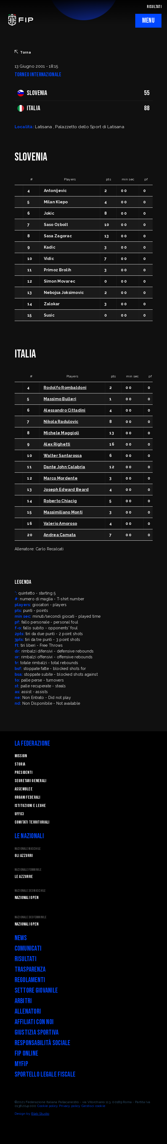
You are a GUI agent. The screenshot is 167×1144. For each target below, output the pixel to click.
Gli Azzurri (24, 855)
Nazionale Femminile (28, 870)
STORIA (20, 764)
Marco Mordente (61, 478)
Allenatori (28, 1011)
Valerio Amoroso (60, 523)
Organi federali (27, 797)
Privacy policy (70, 1106)
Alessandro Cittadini (65, 410)
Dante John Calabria (64, 467)
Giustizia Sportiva (37, 1032)
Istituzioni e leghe (30, 805)
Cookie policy (47, 1106)
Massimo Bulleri (60, 399)
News (21, 938)
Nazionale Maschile (28, 849)
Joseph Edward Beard (66, 489)
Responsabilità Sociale (42, 1043)
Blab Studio (40, 1114)
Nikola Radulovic (61, 421)
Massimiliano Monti (63, 512)
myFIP (21, 1064)
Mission (21, 756)
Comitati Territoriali (32, 822)
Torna (23, 52)
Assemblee (24, 789)
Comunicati (28, 948)
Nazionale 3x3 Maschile (30, 891)
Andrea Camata (60, 535)
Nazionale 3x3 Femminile (30, 917)
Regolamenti (30, 980)
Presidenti (24, 772)
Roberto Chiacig (60, 501)
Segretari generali (30, 780)
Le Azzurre (24, 876)
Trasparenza (30, 969)
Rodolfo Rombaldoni (65, 387)
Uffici (19, 814)
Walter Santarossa (63, 455)
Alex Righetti (57, 444)
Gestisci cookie (93, 1106)
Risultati (26, 959)
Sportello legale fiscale (45, 1074)
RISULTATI (154, 6)
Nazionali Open (27, 897)
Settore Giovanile (36, 990)
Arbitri (23, 1001)
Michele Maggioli (61, 433)
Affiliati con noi (34, 1022)
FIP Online (26, 1053)
